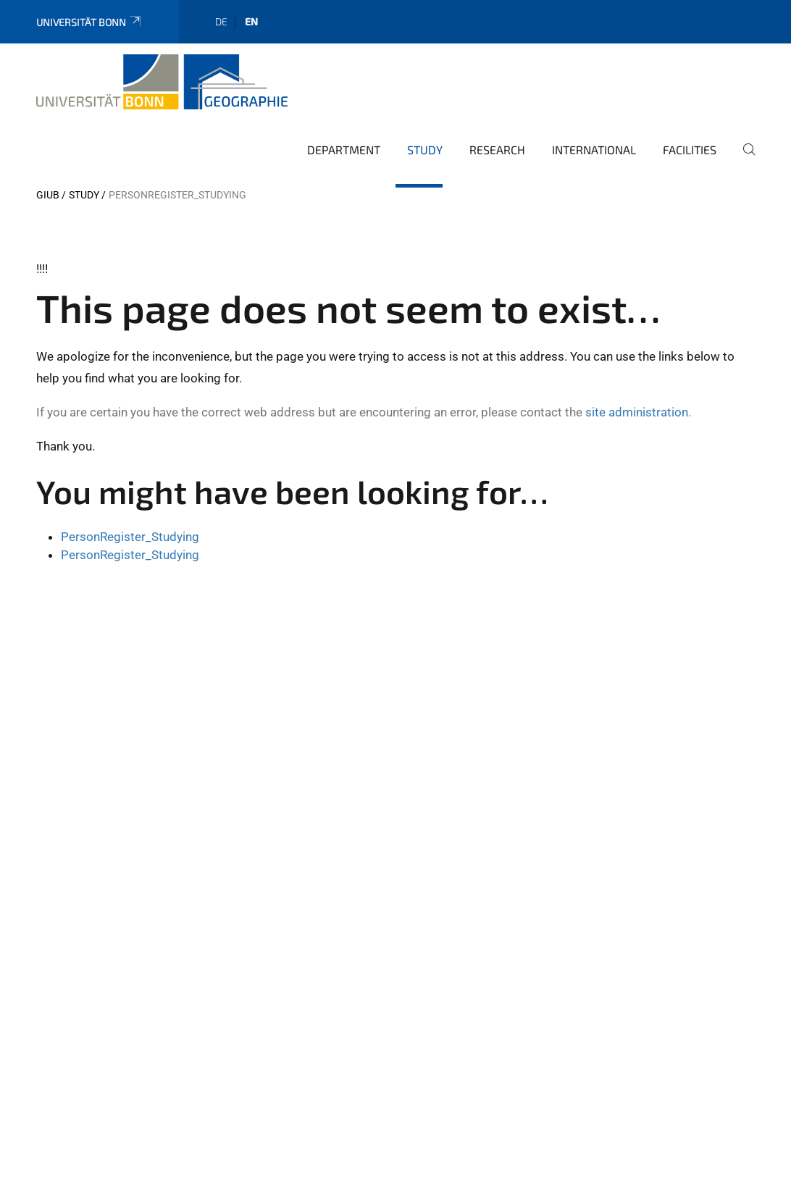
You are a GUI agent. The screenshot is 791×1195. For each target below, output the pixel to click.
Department (343, 149)
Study (425, 149)
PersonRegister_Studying (130, 536)
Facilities (689, 149)
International (594, 149)
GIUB (47, 195)
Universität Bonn (89, 22)
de (221, 21)
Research (497, 149)
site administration (636, 412)
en (251, 21)
